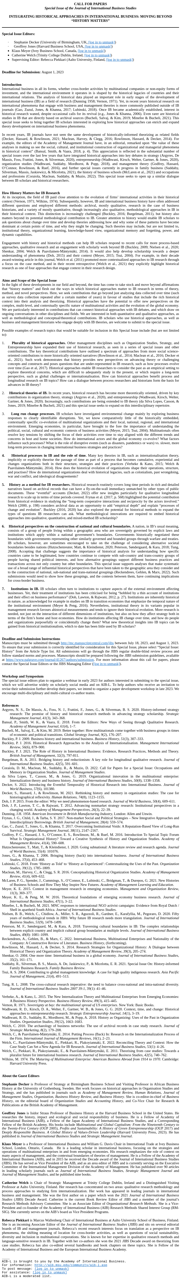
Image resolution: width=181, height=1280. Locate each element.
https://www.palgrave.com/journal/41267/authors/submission (50, 660)
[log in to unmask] (101, 42)
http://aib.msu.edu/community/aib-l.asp (71, 1265)
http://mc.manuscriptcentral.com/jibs (87, 643)
